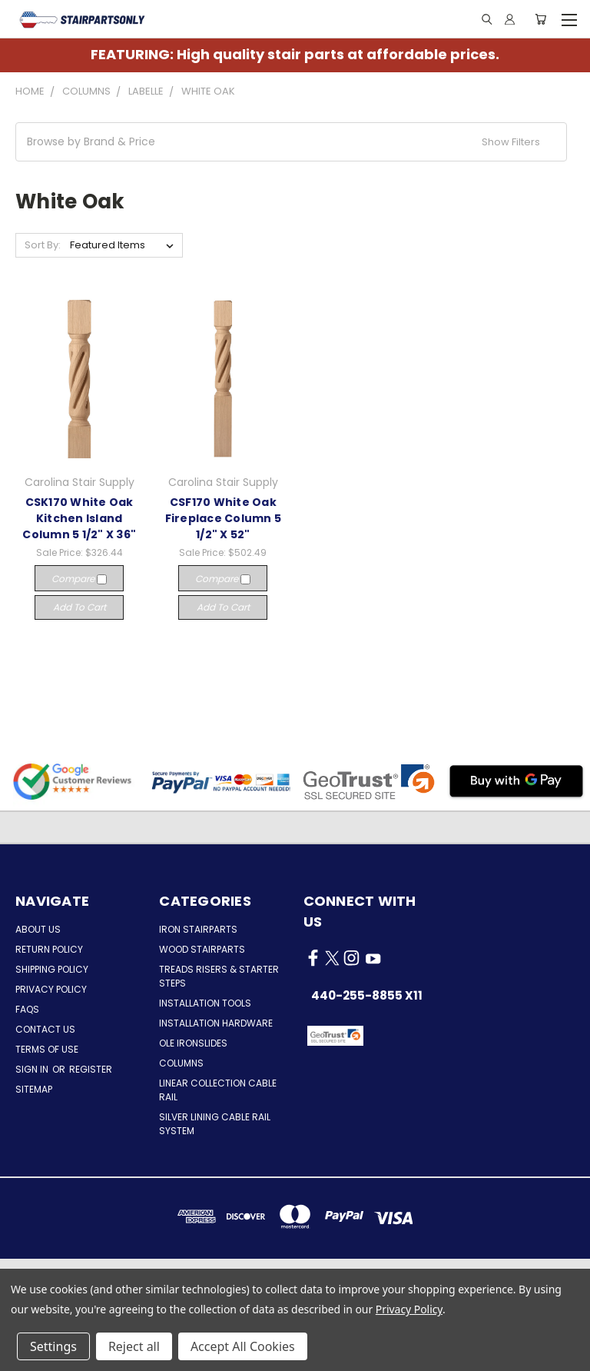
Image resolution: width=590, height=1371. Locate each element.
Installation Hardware (216, 1023)
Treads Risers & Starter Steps (219, 976)
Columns (181, 1063)
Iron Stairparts (198, 929)
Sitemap (33, 1089)
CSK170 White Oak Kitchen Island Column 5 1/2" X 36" (79, 518)
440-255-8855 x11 (367, 995)
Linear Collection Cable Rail (218, 1090)
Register (90, 1069)
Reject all (134, 1346)
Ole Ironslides (193, 1043)
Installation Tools (205, 1003)
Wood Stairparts (202, 949)
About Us (38, 929)
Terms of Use (46, 1049)
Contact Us (45, 1029)
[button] (291, 141)
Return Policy (49, 949)
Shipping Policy (51, 969)
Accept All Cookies (243, 1346)
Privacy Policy (51, 989)
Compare (79, 578)
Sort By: (43, 245)
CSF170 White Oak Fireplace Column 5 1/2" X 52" (223, 518)
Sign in (33, 1069)
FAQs (27, 1009)
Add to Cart (79, 607)
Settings (53, 1346)
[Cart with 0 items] (540, 19)
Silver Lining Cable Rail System (214, 1123)
